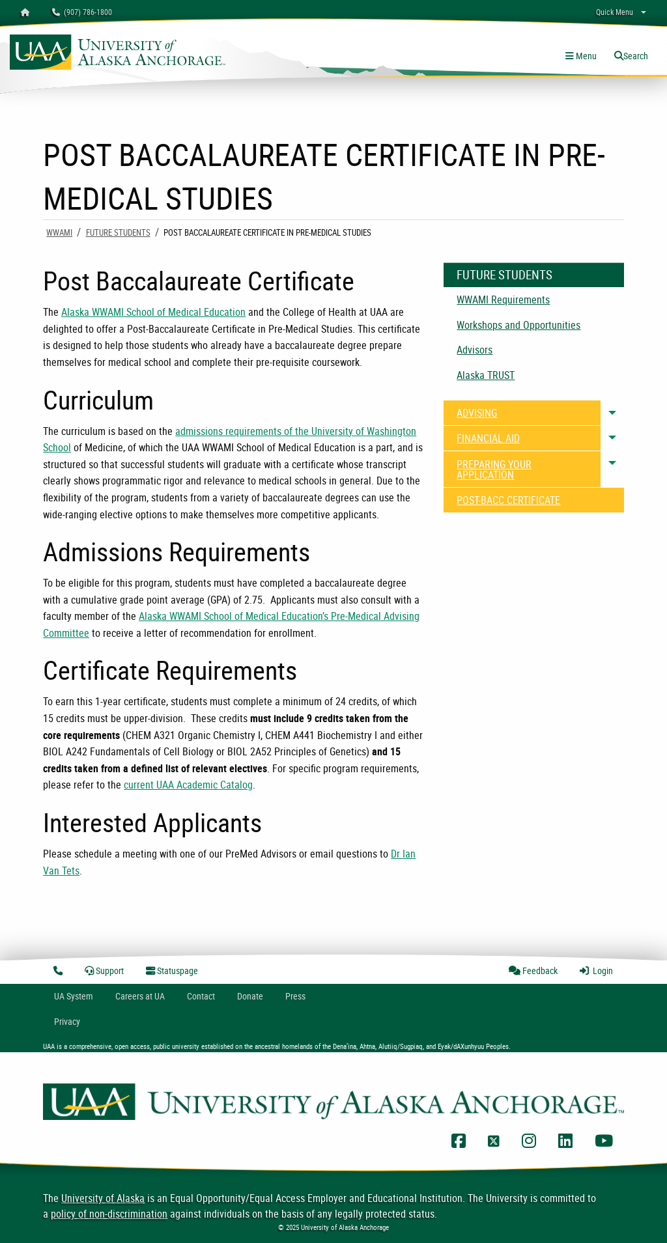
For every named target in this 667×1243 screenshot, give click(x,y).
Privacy (67, 1021)
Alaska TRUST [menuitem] (486, 375)
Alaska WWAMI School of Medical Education (153, 312)
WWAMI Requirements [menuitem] (503, 299)
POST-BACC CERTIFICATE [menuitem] (508, 500)
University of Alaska (103, 1198)
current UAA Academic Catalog (188, 784)
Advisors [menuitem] (474, 349)
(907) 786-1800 (82, 12)
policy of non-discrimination (109, 1214)
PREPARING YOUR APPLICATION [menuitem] (494, 469)
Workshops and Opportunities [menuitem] (518, 325)
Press (295, 996)
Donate (250, 996)
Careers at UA (140, 996)
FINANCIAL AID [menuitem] (488, 438)
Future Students (118, 232)
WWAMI (59, 232)
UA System (73, 996)
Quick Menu (614, 12)
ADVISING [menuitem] (477, 413)
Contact (201, 996)
